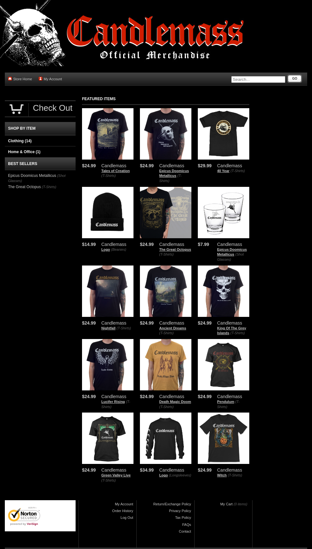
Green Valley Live (116, 475)
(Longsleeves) (180, 475)
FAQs (186, 525)
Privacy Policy (180, 511)
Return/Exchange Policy (172, 504)
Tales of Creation (115, 171)
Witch (222, 475)
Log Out (127, 517)
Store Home (20, 79)
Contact (185, 531)
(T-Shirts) (108, 176)
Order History (122, 511)
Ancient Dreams (172, 328)
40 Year (223, 171)
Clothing (20, 141)
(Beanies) (118, 249)
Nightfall (108, 328)
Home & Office (24, 152)
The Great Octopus (175, 249)
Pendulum (225, 402)
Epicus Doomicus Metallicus (32, 175)
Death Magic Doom (175, 402)
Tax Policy (183, 517)
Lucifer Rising (113, 402)
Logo (105, 249)
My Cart (226, 504)
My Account (50, 79)
